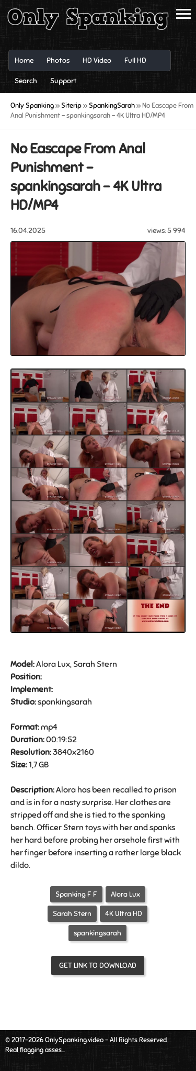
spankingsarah (97, 933)
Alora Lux (125, 894)
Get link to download (97, 965)
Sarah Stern (72, 913)
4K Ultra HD (123, 913)
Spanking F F (76, 894)
